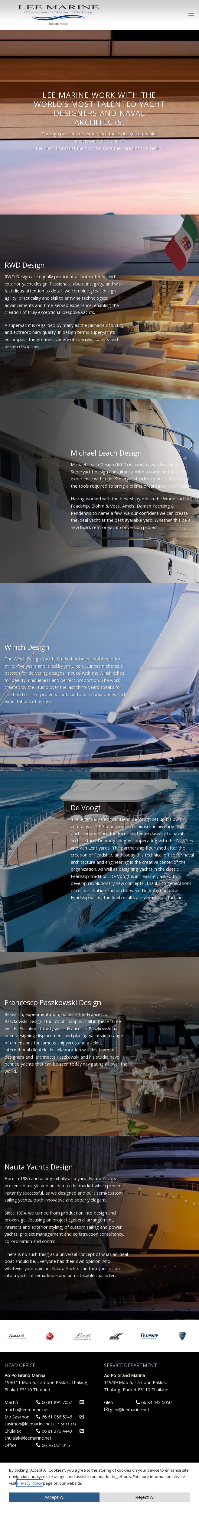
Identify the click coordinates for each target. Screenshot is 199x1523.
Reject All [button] (145, 1497)
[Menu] (191, 15)
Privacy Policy (29, 1483)
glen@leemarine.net (126, 1409)
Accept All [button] (54, 1497)
